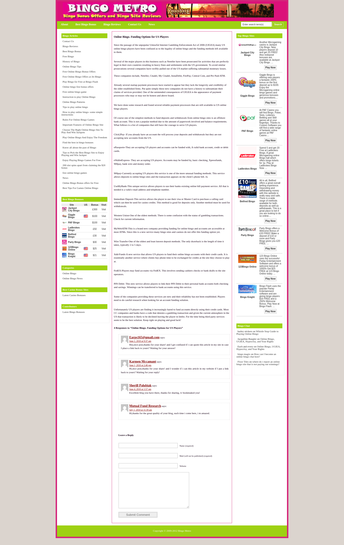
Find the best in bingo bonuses (78, 142)
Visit (104, 209)
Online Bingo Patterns (74, 102)
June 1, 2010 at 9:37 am (140, 341)
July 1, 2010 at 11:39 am (140, 410)
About (64, 24)
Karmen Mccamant (142, 361)
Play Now (270, 67)
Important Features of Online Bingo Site (83, 124)
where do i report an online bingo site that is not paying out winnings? (258, 363)
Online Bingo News (73, 278)
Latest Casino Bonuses (74, 295)
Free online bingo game (74, 91)
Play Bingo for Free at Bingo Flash (80, 81)
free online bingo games (75, 172)
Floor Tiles (243, 361)
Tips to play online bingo (75, 107)
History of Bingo (71, 61)
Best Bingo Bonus (85, 24)
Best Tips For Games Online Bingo (80, 188)
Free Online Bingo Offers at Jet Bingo (82, 76)
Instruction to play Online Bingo (79, 96)
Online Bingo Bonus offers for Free (81, 183)
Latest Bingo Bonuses (74, 312)
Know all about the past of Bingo (79, 147)
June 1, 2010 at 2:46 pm (140, 365)
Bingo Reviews (112, 24)
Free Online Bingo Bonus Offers (79, 71)
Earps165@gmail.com (144, 337)
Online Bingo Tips (72, 66)
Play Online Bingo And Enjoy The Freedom (85, 137)
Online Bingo (69, 273)
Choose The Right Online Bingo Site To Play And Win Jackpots (82, 131)
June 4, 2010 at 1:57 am (140, 389)
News (152, 24)
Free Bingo (68, 56)
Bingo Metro (184, 537)
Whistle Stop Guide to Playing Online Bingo (257, 332)
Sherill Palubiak (140, 385)
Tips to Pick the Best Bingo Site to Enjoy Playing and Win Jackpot (82, 153)
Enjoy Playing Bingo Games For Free (82, 160)
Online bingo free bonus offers (78, 86)
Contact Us (134, 24)
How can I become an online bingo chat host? (256, 355)
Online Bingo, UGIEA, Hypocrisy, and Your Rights (255, 340)
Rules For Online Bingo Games (79, 119)
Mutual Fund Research (145, 406)
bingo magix (244, 354)
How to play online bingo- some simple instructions (82, 113)
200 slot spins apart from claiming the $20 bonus (83, 166)
